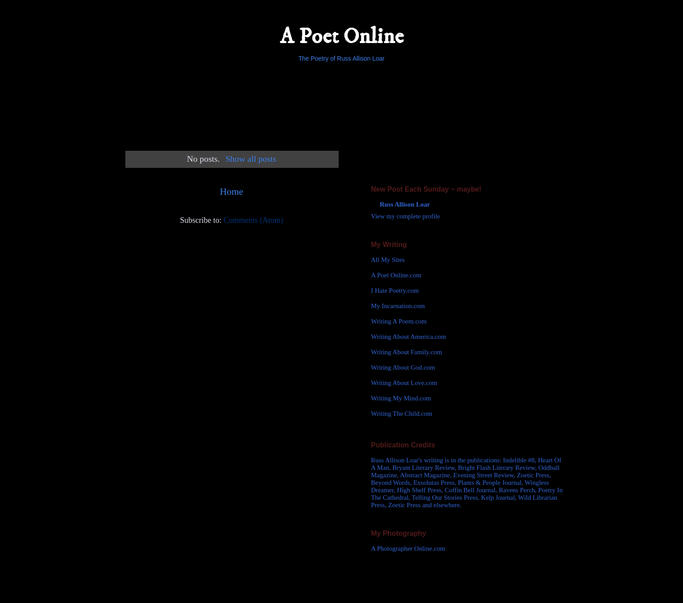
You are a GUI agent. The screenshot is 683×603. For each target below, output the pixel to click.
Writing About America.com (408, 336)
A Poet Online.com (396, 275)
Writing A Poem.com (399, 321)
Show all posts (251, 158)
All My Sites (388, 259)
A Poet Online (342, 37)
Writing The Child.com (402, 413)
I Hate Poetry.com (395, 290)
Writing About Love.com (404, 382)
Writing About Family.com (406, 352)
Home (231, 191)
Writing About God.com (403, 367)
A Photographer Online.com (408, 548)
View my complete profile (405, 216)
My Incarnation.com (398, 305)
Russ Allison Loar (405, 204)
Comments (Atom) (253, 220)
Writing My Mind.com (401, 398)
